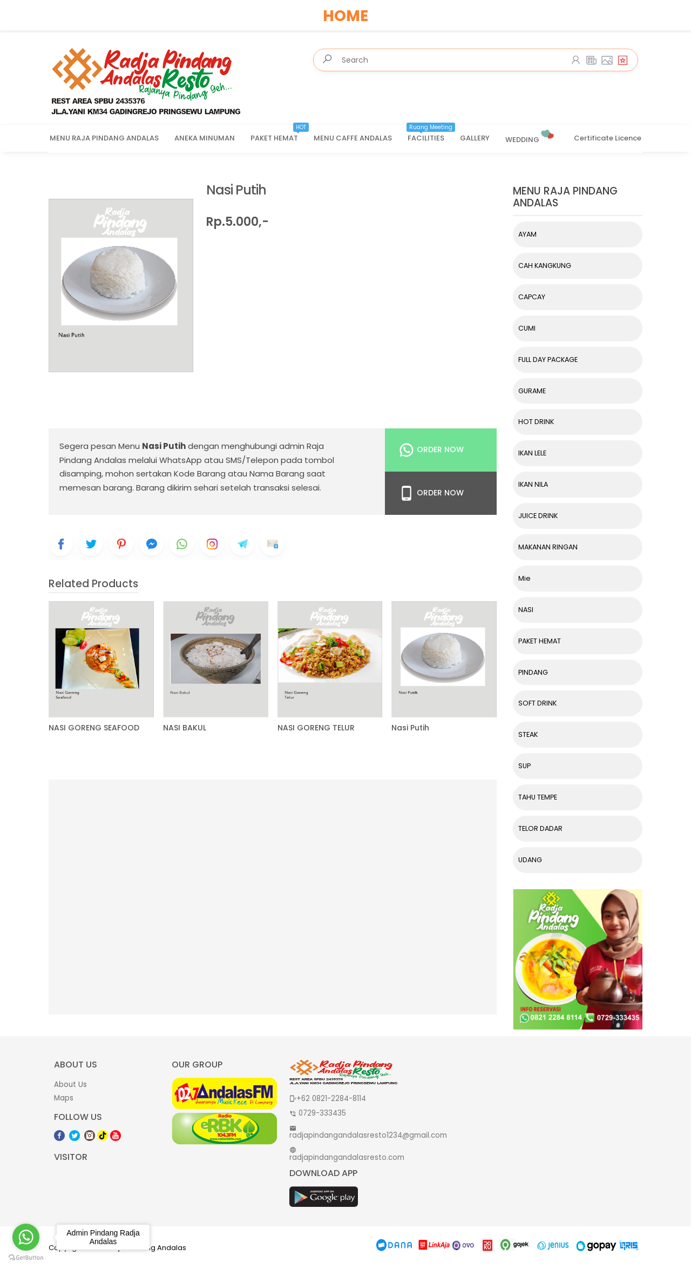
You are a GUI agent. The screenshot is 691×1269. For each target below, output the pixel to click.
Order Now (431, 450)
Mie (524, 578)
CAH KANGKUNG (544, 265)
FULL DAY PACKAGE (548, 359)
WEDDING (530, 135)
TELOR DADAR (540, 828)
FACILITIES (431, 134)
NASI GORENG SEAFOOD (94, 728)
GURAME (532, 390)
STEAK (528, 734)
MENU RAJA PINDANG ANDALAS (104, 138)
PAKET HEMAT (279, 134)
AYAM (527, 234)
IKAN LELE (532, 453)
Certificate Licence (607, 138)
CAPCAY (531, 296)
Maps (63, 1098)
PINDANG (533, 672)
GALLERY (475, 138)
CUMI (527, 328)
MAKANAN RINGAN (548, 547)
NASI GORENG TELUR (316, 728)
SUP (524, 765)
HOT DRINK (536, 421)
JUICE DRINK (538, 515)
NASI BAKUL (184, 728)
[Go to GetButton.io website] (26, 1257)
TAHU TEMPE (537, 797)
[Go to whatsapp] (25, 1237)
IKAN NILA (533, 484)
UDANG (530, 859)
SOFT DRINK (537, 703)
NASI (525, 609)
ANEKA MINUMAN (204, 138)
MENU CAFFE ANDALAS (353, 138)
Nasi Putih (236, 190)
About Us (70, 1084)
